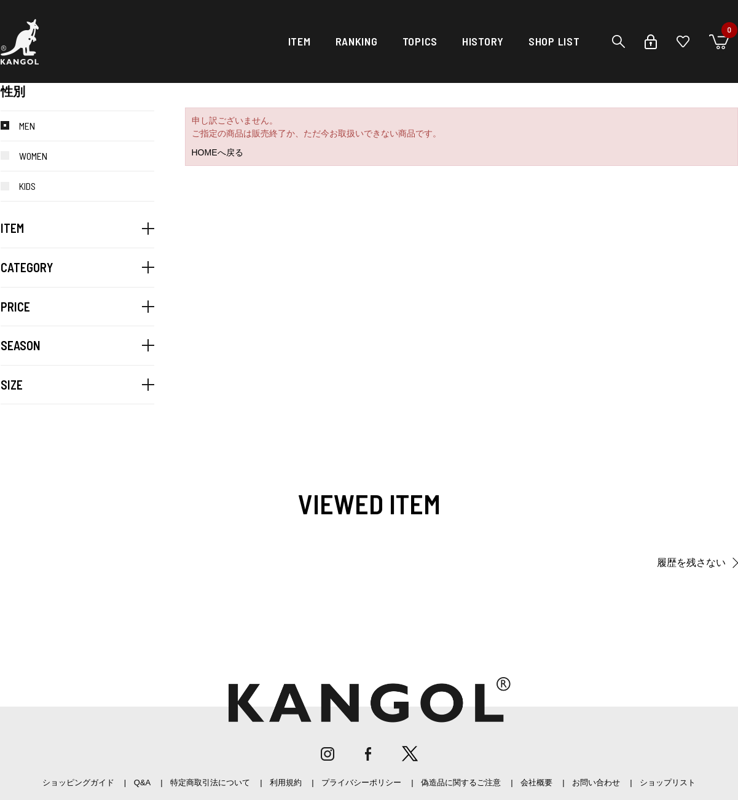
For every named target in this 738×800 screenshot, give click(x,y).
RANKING (357, 41)
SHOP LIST (553, 41)
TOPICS (420, 41)
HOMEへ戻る (217, 152)
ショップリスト (668, 782)
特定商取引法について (210, 782)
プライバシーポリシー (361, 782)
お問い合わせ (596, 782)
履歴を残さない (691, 562)
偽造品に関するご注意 (461, 782)
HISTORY (483, 41)
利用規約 (286, 782)
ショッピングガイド (78, 782)
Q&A (142, 782)
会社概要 (536, 782)
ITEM (299, 41)
